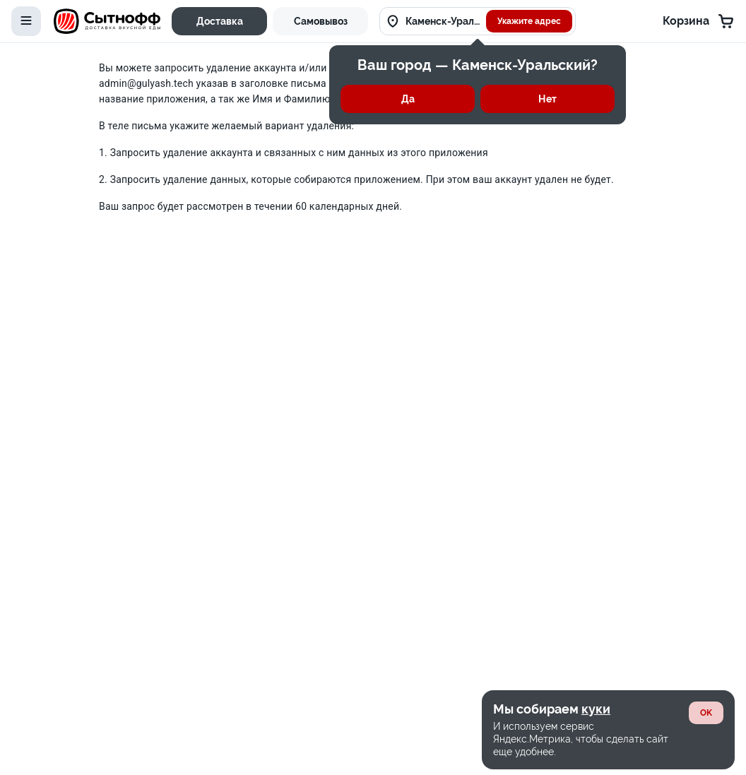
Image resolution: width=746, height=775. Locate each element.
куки (595, 709)
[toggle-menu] (26, 21)
